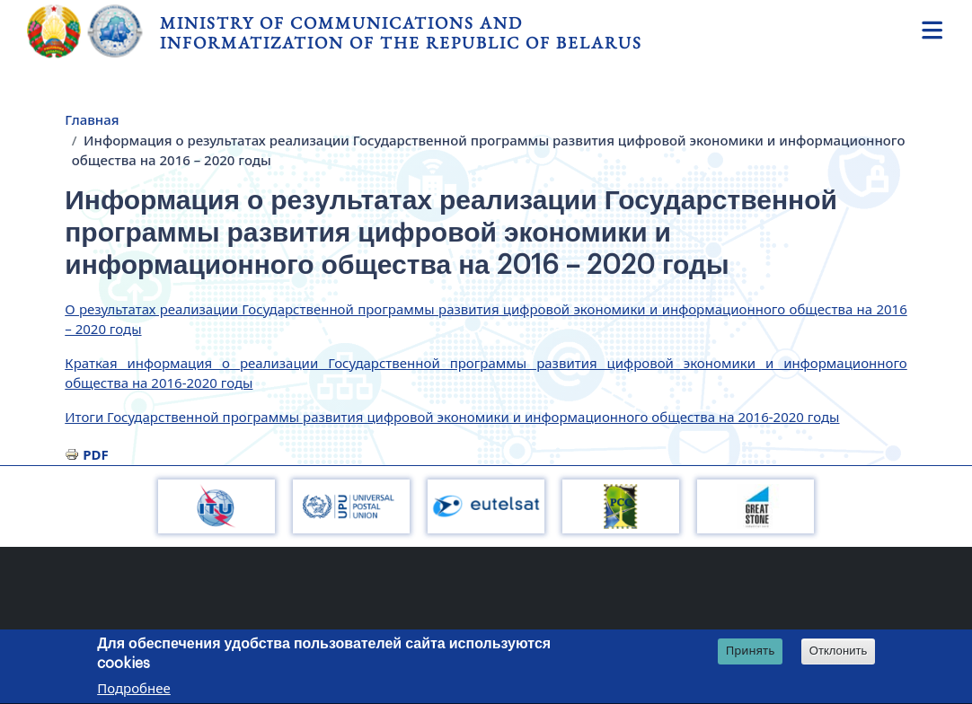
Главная (92, 119)
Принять (750, 653)
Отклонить (838, 653)
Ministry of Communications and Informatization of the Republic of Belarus (401, 33)
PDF (96, 454)
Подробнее (134, 691)
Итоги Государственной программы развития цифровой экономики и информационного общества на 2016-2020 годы (452, 417)
